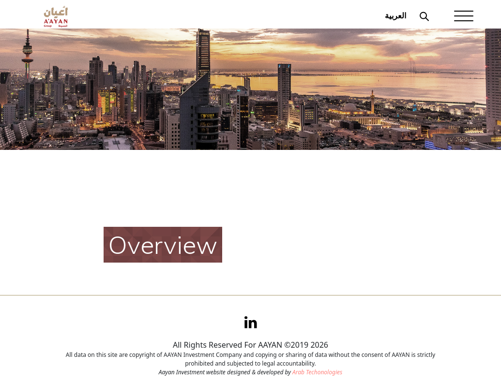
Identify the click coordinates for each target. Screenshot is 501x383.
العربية (395, 15)
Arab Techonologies (317, 372)
